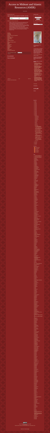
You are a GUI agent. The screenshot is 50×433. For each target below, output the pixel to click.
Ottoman (35, 336)
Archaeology (9, 33)
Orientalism (35, 335)
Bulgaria (35, 193)
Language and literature (10, 40)
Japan (35, 275)
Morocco (35, 320)
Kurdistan (35, 284)
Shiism (35, 375)
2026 (35, 101)
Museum (35, 322)
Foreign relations (36, 236)
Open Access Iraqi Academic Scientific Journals (38, 135)
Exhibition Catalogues (36, 234)
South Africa (35, 380)
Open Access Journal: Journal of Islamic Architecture (38, 132)
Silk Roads (35, 376)
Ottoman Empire (36, 337)
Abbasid (35, 158)
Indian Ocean (35, 255)
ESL (34, 230)
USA (34, 409)
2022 (35, 105)
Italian (35, 272)
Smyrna (35, 378)
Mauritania (35, 306)
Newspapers (35, 326)
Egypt (35, 226)
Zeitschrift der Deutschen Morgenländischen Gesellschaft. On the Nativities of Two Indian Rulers (38, 64)
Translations (35, 399)
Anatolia (35, 165)
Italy (34, 273)
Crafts (35, 208)
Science (8, 48)
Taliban (35, 391)
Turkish (35, 402)
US (34, 408)
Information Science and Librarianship (37, 257)
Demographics (36, 214)
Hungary (35, 252)
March (36, 124)
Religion (35, 365)
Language (35, 286)
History (8, 39)
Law (8, 41)
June (35, 121)
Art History (35, 180)
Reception (35, 364)
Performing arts (9, 44)
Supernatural (35, 386)
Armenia (35, 178)
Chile (34, 201)
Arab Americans (36, 167)
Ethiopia (35, 231)
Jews (34, 278)
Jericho (35, 276)
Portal (35, 355)
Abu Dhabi (35, 159)
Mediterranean (36, 311)
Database (35, 213)
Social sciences (9, 49)
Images (35, 253)
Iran (34, 260)
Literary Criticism (36, 294)
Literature (35, 295)
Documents (35, 222)
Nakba (35, 324)
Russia (35, 366)
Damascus (35, 212)
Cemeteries (35, 199)
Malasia (35, 297)
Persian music (36, 348)
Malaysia (35, 299)
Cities (35, 204)
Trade (35, 398)
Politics (35, 354)
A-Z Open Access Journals (37, 157)
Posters (35, 357)
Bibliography (35, 189)
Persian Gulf (35, 347)
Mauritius (35, 307)
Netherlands (35, 325)
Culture (35, 210)
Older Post (29, 78)
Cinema (35, 203)
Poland (35, 353)
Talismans (35, 392)
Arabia (35, 170)
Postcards (35, 356)
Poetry (35, 352)
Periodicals (35, 344)
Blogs (35, 190)
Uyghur (35, 410)
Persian (35, 345)
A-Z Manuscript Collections (37, 156)
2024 (35, 103)
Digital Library (36, 219)
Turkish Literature (36, 403)
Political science (9, 46)
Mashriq (35, 304)
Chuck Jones (36, 149)
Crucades (35, 209)
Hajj (34, 245)
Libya (35, 293)
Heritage (35, 246)
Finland (35, 235)
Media (35, 308)
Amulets (35, 164)
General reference (9, 38)
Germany (35, 241)
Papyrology (35, 342)
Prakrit (35, 358)
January (36, 140)
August (36, 120)
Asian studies (9, 34)
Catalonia (35, 198)
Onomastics (35, 332)
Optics (35, 333)
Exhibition (35, 233)
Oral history (35, 334)
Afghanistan (35, 160)
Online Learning (36, 331)
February (36, 125)
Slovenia (35, 377)
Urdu (34, 407)
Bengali (35, 187)
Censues (35, 200)
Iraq (34, 261)
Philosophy (8, 45)
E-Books (35, 223)
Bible (34, 188)
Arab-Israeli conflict (36, 169)
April (35, 123)
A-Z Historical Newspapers (37, 155)
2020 (35, 107)
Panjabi (35, 341)
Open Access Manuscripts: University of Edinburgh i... (38, 139)
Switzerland (35, 388)
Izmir (34, 274)
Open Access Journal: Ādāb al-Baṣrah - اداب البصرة (38, 137)
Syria (34, 389)
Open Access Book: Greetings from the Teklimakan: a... (38, 128)
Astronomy (35, 181)
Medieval (35, 310)
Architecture (35, 175)
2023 (35, 104)
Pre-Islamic (35, 359)
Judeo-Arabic (35, 282)
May (35, 122)
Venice (35, 415)
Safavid (35, 367)
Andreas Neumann (37, 147)
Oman (35, 330)
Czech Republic (36, 211)
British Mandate (36, 192)
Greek (35, 243)
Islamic (35, 265)
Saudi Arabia (35, 369)
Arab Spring (35, 168)
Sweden (35, 387)
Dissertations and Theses (37, 221)
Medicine (35, 309)
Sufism (35, 385)
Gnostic (35, 242)
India (34, 254)
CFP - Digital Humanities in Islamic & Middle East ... (38, 126)
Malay (35, 298)
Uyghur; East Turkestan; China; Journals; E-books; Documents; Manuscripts (38, 414)
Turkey (35, 401)
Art (34, 179)
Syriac (35, 390)
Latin (34, 287)
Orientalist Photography (38, 129)
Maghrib (35, 296)
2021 (35, 106)
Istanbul (35, 271)
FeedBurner (39, 20)
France (35, 237)
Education (8, 36)
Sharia (35, 374)
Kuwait (35, 285)
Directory (35, 220)
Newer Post (9, 78)
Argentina (35, 177)
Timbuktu (35, 397)
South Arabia (35, 381)
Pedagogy (35, 343)
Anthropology (35, 166)
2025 (35, 102)
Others (8, 43)
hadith (35, 244)
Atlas (34, 182)
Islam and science (36, 264)
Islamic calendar (36, 266)
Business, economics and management (12, 35)
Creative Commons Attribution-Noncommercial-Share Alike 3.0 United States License (25, 425)
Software (35, 379)
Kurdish (35, 283)
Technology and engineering (11, 50)
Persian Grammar (36, 346)
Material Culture (36, 305)
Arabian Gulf (35, 171)
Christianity (35, 202)
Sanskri (35, 368)
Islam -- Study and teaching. (37, 263)
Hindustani (35, 247)
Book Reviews (36, 191)
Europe (35, 232)
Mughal (35, 321)
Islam (35, 262)
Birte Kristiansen (37, 148)
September (36, 119)
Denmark (35, 215)
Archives (35, 176)
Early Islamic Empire (36, 224)
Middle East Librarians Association (38, 316)
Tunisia (35, 400)
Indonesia (35, 256)
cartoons (35, 197)
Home (19, 78)
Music (35, 323)
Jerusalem (35, 277)
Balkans (35, 186)
